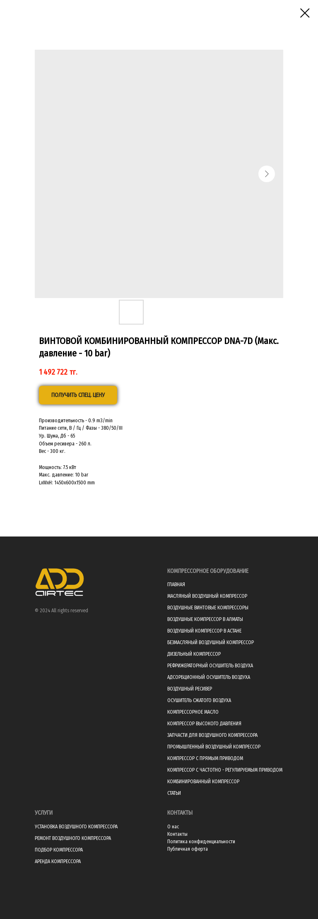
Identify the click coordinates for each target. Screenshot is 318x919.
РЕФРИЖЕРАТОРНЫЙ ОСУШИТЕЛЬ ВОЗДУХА (210, 666)
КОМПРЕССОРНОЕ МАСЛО (193, 712)
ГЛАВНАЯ (176, 584)
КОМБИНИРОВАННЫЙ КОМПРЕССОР (203, 781)
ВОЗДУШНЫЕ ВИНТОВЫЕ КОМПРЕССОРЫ (207, 608)
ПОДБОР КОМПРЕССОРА (59, 850)
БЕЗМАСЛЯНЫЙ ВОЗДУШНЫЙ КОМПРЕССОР (210, 642)
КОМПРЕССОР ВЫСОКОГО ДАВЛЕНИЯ (204, 724)
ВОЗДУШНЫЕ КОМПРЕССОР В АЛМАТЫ (205, 619)
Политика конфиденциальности (201, 841)
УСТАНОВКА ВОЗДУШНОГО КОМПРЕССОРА (76, 827)
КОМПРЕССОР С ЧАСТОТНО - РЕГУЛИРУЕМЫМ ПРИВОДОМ (224, 770)
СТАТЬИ (174, 793)
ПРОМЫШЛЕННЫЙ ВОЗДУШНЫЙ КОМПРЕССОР (213, 747)
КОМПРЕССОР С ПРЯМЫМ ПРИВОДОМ (205, 758)
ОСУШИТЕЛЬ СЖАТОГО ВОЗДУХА (199, 700)
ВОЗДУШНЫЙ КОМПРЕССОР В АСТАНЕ (204, 631)
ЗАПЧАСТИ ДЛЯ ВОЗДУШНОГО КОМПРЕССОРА (212, 735)
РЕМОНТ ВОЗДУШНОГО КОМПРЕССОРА (73, 838)
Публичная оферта (187, 849)
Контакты (177, 834)
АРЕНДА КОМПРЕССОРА (58, 861)
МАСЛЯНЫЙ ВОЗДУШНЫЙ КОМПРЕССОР (207, 596)
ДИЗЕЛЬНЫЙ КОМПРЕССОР (194, 654)
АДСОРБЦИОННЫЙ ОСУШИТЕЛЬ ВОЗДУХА (208, 677)
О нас (173, 827)
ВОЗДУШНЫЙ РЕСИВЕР (189, 689)
